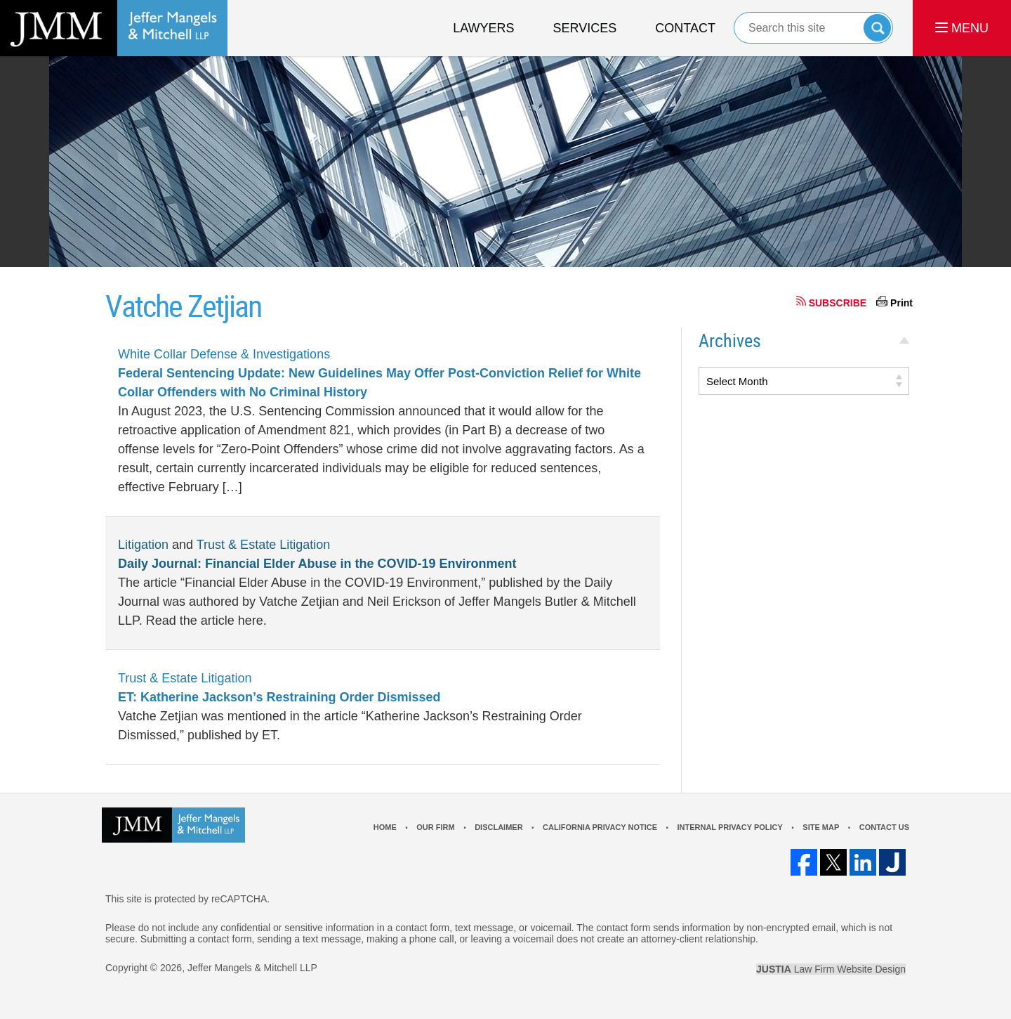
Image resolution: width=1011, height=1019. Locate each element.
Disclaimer (498, 827)
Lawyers (483, 28)
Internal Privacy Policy (729, 827)
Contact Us (884, 827)
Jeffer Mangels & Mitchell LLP (252, 967)
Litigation (143, 545)
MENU (962, 28)
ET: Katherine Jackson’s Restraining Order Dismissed (279, 697)
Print (901, 303)
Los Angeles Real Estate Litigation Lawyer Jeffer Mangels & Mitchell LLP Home (113, 28)
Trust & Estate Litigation (263, 545)
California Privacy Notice (600, 827)
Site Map (820, 827)
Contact (685, 28)
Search (877, 27)
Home (385, 827)
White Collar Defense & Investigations (224, 354)
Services (585, 28)
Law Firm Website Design (831, 969)
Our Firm (435, 827)
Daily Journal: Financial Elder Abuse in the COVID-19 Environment (317, 564)
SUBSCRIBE (837, 303)
